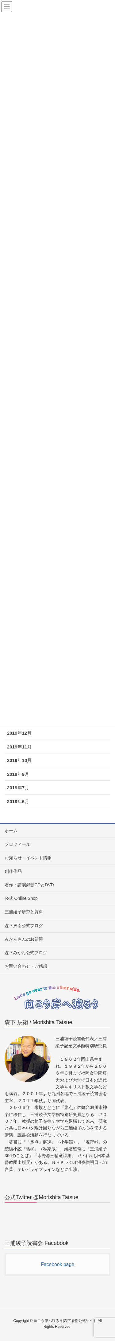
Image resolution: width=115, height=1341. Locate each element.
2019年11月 (19, 746)
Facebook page (57, 1264)
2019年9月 (18, 774)
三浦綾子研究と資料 (24, 911)
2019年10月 (19, 760)
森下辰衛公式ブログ (24, 925)
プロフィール (17, 844)
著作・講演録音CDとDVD (29, 884)
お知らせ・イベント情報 (28, 857)
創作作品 (13, 871)
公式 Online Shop (21, 898)
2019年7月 (18, 787)
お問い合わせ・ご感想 (26, 966)
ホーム (11, 830)
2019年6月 (18, 801)
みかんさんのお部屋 (24, 939)
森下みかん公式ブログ (26, 952)
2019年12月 (19, 733)
